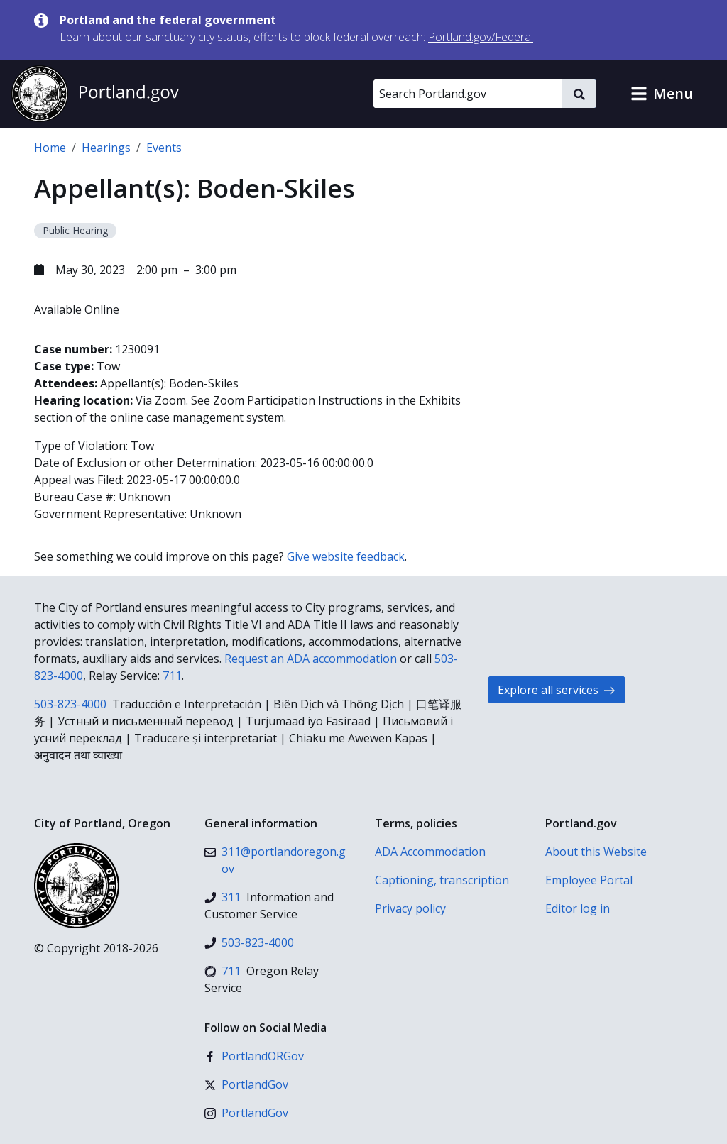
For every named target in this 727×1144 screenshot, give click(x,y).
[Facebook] (254, 1056)
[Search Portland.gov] (467, 93)
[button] (662, 94)
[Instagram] (246, 1112)
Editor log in (577, 908)
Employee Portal (589, 880)
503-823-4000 (70, 704)
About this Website (596, 851)
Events (164, 147)
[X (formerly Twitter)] (246, 1084)
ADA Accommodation (430, 851)
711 (172, 675)
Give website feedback (346, 556)
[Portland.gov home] (95, 93)
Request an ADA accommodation (310, 658)
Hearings (106, 147)
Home (50, 147)
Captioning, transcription (442, 880)
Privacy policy (410, 908)
